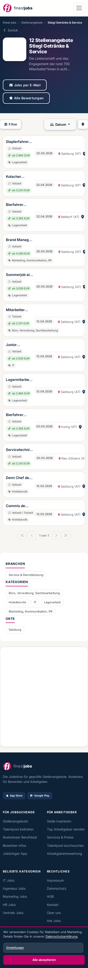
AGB (50, 896)
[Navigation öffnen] (79, 8)
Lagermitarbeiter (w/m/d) (19, 380)
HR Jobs (9, 905)
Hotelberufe (17, 602)
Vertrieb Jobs (13, 913)
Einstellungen (15, 947)
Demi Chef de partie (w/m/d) (18, 478)
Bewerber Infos (14, 845)
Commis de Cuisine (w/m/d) (15, 506)
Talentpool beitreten (18, 829)
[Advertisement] (44, 695)
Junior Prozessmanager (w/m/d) (19, 345)
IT (35, 602)
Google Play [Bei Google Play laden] (40, 795)
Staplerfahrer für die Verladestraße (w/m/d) (18, 142)
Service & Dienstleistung (26, 575)
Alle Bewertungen (26, 98)
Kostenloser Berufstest (20, 837)
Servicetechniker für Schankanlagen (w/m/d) (19, 450)
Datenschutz (56, 888)
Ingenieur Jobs (14, 888)
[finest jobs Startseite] (17, 8)
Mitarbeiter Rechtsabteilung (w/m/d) (18, 310)
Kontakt (53, 905)
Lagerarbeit (52, 602)
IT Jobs (8, 880)
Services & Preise (60, 837)
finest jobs (9, 22)
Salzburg (15, 629)
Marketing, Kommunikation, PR (30, 611)
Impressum (55, 880)
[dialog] (44, 948)
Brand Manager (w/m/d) (19, 240)
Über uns (54, 913)
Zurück (10, 30)
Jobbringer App (15, 853)
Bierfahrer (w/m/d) (14, 205)
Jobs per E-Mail (25, 85)
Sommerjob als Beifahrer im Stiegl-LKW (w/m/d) (18, 275)
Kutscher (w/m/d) (13, 176)
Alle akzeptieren (44, 960)
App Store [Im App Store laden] (14, 795)
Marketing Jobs (15, 896)
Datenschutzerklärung (61, 936)
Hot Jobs (54, 921)
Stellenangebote (32, 22)
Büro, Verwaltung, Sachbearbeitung (34, 593)
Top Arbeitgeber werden (66, 829)
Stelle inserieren (59, 821)
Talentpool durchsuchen (65, 845)
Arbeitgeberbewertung (64, 853)
